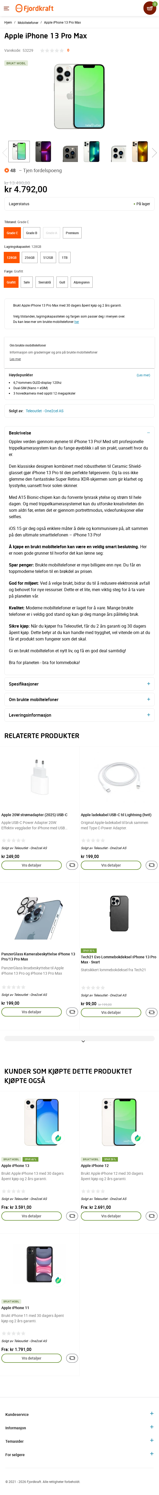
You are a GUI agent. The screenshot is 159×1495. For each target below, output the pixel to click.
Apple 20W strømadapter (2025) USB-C (34, 814)
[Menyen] (6, 8)
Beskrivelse (20, 433)
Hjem (8, 22)
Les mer (15, 359)
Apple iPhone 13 (15, 1165)
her (76, 321)
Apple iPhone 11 (15, 1307)
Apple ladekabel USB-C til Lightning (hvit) (116, 814)
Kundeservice (17, 1414)
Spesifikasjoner (24, 684)
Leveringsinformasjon (30, 715)
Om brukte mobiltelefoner (34, 699)
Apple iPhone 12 (95, 1165)
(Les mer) (143, 375)
